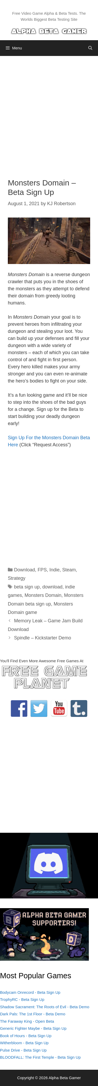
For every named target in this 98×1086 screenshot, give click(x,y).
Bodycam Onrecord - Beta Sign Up (30, 992)
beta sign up (27, 586)
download (52, 586)
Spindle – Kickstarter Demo (42, 637)
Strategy (16, 578)
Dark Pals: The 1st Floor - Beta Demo (32, 1014)
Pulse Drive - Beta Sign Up (23, 1050)
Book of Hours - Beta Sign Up (25, 1035)
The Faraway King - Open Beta (27, 1021)
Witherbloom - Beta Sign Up (24, 1043)
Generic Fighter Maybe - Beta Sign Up (33, 1028)
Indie (54, 569)
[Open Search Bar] (90, 48)
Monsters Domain (43, 595)
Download (24, 569)
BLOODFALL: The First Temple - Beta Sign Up (40, 1057)
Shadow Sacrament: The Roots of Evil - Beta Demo (44, 1007)
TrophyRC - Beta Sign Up (22, 999)
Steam (69, 569)
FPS (42, 569)
